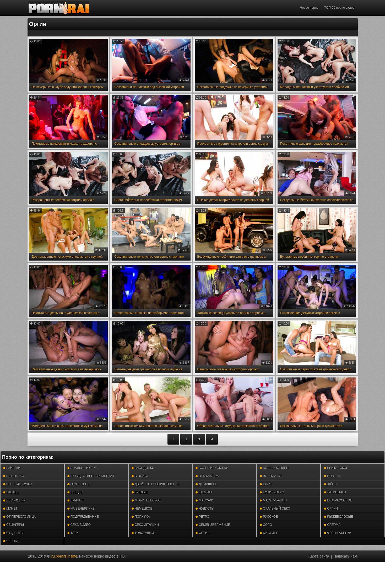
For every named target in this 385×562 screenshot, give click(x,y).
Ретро (202, 516)
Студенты (13, 533)
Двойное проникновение (156, 484)
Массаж (204, 500)
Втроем (332, 476)
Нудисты (205, 508)
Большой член (274, 468)
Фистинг (269, 533)
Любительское (146, 500)
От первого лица (19, 516)
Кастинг (204, 492)
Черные (11, 541)
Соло (266, 525)
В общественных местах (90, 476)
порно (99, 556)
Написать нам (345, 556)
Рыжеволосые (338, 516)
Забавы (11, 492)
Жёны (330, 484)
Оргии (331, 508)
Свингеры (13, 525)
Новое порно (309, 7)
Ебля (265, 484)
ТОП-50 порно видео (339, 7)
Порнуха (141, 516)
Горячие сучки (17, 484)
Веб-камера (207, 476)
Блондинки (143, 468)
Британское (336, 468)
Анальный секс (82, 468)
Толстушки (143, 533)
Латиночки (335, 492)
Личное (75, 500)
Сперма (332, 525)
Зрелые (140, 492)
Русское (269, 516)
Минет (10, 508)
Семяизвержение (213, 525)
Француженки (337, 533)
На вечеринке (81, 508)
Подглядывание (83, 516)
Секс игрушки (145, 525)
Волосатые (271, 476)
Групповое (78, 484)
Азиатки (11, 468)
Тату (72, 533)
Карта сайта (319, 556)
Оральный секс (275, 508)
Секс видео (79, 525)
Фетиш (203, 533)
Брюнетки (13, 476)
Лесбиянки (14, 500)
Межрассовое (338, 500)
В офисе (140, 476)
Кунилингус (272, 492)
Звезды (75, 492)
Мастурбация (273, 500)
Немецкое (142, 508)
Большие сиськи (212, 468)
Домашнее (206, 484)
